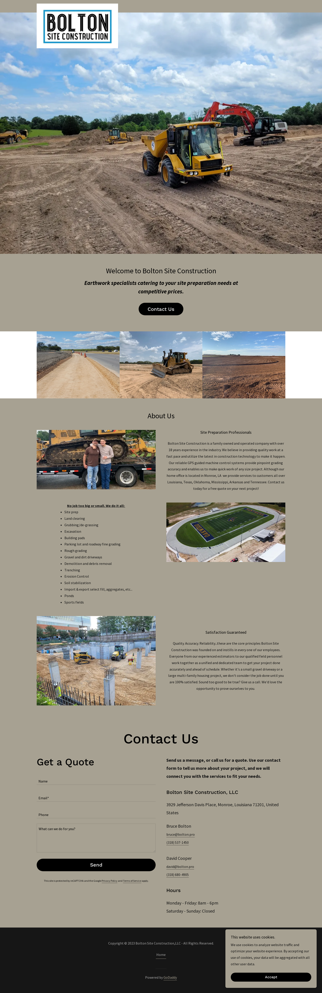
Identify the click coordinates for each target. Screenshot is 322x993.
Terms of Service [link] (132, 880)
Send (96, 865)
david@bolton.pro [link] (180, 866)
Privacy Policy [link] (109, 880)
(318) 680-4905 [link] (177, 874)
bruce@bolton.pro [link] (180, 834)
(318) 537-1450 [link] (177, 842)
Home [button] (161, 954)
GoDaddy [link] (170, 977)
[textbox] (96, 779)
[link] (77, 5)
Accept (272, 977)
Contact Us (161, 309)
